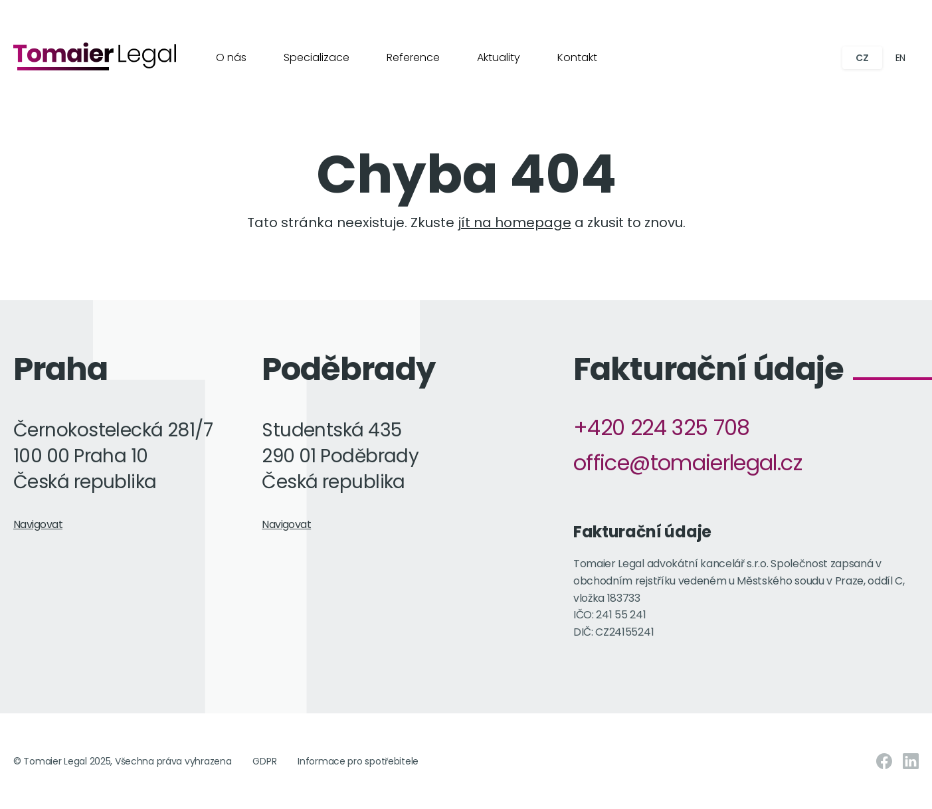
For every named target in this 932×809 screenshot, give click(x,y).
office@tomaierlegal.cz (687, 463)
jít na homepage (514, 222)
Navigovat (37, 524)
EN (900, 57)
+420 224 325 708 (661, 427)
